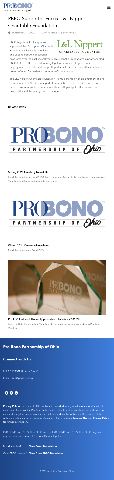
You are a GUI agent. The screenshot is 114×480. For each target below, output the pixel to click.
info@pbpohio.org (22, 377)
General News (49, 32)
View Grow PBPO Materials (45, 453)
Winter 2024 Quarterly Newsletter (28, 245)
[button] (109, 7)
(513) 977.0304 (29, 370)
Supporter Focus (67, 32)
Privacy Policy (101, 418)
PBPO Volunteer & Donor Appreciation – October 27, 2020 (43, 319)
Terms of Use (80, 418)
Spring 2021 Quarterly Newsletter (28, 172)
